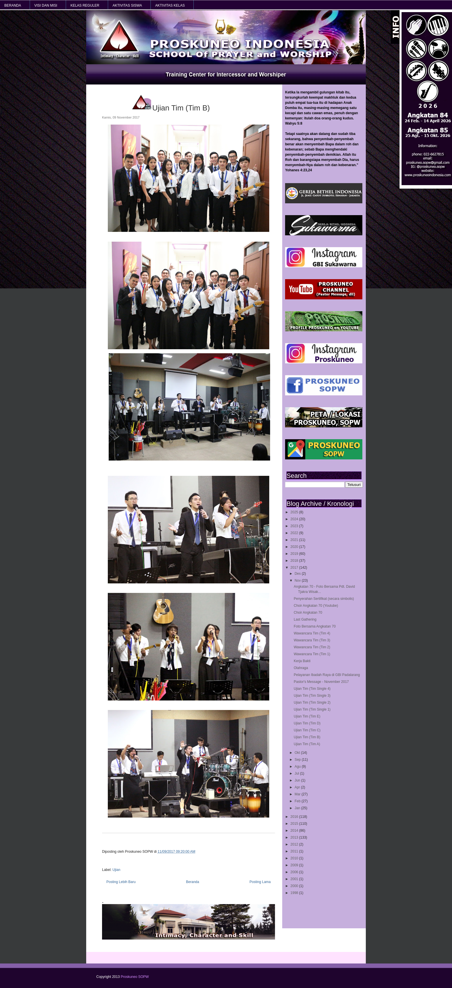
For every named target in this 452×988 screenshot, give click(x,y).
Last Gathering (305, 619)
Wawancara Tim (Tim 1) (312, 654)
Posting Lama (260, 882)
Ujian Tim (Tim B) (307, 737)
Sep (298, 760)
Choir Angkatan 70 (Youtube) (316, 606)
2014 (295, 831)
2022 (295, 533)
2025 (295, 512)
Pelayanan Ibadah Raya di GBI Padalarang (327, 675)
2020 (295, 547)
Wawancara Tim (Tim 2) (312, 647)
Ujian (116, 870)
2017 (295, 568)
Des (298, 574)
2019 (295, 554)
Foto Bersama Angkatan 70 (315, 626)
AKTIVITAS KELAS (169, 5)
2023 (295, 526)
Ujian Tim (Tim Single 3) (312, 696)
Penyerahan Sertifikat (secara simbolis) (324, 599)
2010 (295, 858)
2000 (295, 886)
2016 (295, 817)
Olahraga (301, 668)
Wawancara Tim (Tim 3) (312, 640)
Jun (298, 780)
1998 (295, 893)
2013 (295, 837)
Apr (298, 787)
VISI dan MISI (45, 5)
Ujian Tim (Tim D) (307, 723)
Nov (298, 580)
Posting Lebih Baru (120, 882)
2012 (295, 844)
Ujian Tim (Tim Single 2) (312, 702)
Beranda (192, 882)
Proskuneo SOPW (135, 977)
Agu (298, 767)
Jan (298, 808)
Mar (298, 794)
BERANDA (12, 5)
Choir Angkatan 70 (308, 613)
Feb (298, 801)
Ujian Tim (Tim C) (307, 730)
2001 (295, 879)
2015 (295, 824)
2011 (295, 851)
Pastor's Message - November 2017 (321, 682)
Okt (298, 753)
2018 (295, 561)
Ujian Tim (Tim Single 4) (312, 689)
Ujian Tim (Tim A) (307, 744)
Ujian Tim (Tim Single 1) (312, 709)
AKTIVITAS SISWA (127, 5)
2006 (295, 872)
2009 (295, 865)
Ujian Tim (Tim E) (307, 716)
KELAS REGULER (84, 5)
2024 (295, 519)
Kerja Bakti (302, 661)
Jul (297, 773)
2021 (295, 540)
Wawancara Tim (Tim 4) (312, 633)
